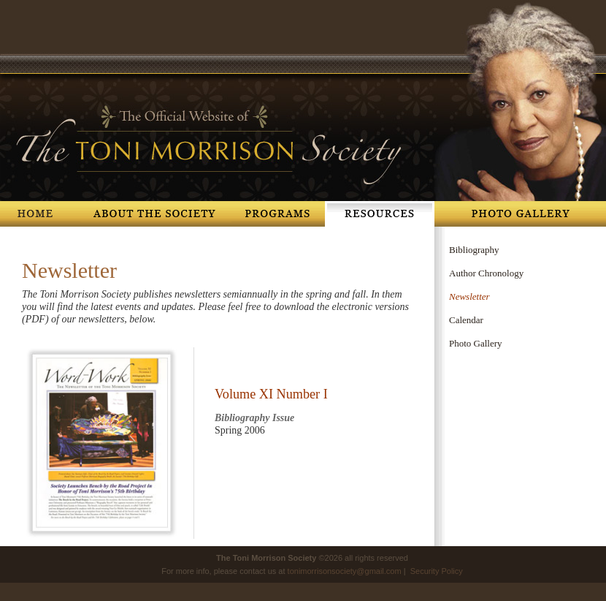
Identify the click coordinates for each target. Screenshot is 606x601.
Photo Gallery (520, 214)
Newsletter (469, 296)
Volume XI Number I (271, 394)
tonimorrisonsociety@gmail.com (345, 571)
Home (40, 214)
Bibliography (474, 249)
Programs (278, 214)
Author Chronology (486, 273)
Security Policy (436, 571)
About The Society (155, 214)
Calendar (466, 319)
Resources (379, 214)
